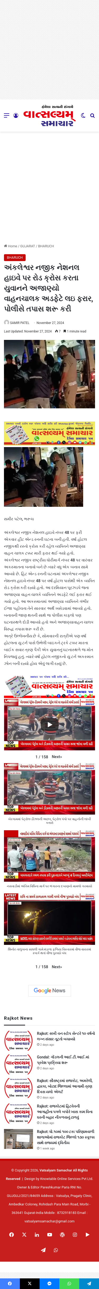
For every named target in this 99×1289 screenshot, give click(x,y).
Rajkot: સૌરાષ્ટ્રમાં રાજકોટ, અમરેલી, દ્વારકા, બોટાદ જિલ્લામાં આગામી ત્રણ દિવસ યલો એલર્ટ (65, 1086)
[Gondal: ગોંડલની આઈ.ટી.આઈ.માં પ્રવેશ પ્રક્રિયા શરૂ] (18, 1064)
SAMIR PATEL (19, 323)
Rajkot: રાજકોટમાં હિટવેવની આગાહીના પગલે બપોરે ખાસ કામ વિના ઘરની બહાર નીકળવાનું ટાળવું (64, 1111)
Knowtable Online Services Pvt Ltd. (66, 1179)
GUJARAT (27, 246)
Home (10, 246)
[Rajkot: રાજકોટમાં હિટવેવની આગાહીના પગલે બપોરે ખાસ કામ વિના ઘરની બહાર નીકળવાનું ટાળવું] (18, 1113)
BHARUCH (46, 246)
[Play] (50, 724)
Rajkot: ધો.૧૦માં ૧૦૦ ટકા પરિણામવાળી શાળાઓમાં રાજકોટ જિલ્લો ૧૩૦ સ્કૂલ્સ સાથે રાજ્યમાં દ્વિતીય (66, 1137)
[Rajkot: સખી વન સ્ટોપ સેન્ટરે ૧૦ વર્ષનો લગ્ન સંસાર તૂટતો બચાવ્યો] (18, 1041)
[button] (57, 756)
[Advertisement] (49, 50)
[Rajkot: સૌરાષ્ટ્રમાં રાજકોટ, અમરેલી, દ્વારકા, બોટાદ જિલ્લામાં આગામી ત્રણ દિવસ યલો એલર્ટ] (18, 1088)
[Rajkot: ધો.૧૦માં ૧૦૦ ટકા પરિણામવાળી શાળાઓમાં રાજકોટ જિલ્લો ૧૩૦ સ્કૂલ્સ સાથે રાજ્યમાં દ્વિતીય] (18, 1139)
